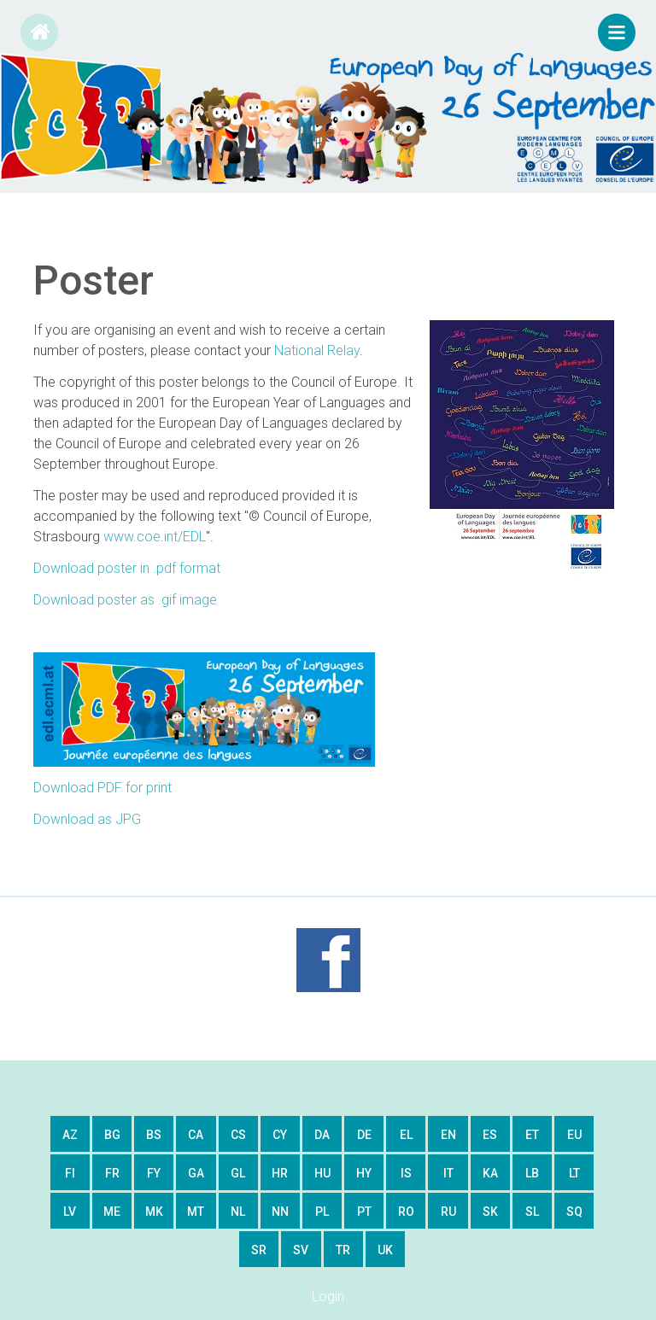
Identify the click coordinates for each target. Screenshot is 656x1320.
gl (238, 1173)
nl (238, 1211)
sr (258, 1250)
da (322, 1135)
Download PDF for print (102, 788)
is (406, 1173)
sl (532, 1211)
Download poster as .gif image (125, 600)
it (448, 1173)
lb (532, 1173)
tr (343, 1250)
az (70, 1135)
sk (490, 1211)
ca (195, 1135)
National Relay (317, 350)
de (364, 1135)
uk (385, 1250)
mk (154, 1211)
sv (300, 1250)
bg (112, 1135)
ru (448, 1211)
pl (322, 1211)
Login (328, 1296)
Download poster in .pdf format (126, 568)
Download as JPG (87, 819)
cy (279, 1135)
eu (574, 1135)
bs (153, 1135)
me (111, 1211)
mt (195, 1211)
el (406, 1135)
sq (574, 1211)
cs (238, 1135)
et (532, 1135)
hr (280, 1173)
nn (280, 1211)
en (448, 1135)
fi (70, 1173)
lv (69, 1211)
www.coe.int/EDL (154, 537)
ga (196, 1173)
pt (364, 1211)
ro (406, 1211)
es (490, 1135)
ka (490, 1173)
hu (322, 1173)
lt (574, 1173)
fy (154, 1173)
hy (364, 1173)
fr (112, 1173)
